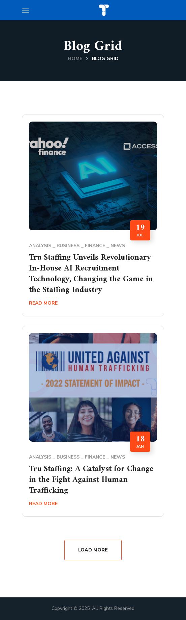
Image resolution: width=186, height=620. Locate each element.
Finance (95, 245)
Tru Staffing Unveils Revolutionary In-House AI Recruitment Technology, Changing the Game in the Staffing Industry (91, 274)
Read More (43, 303)
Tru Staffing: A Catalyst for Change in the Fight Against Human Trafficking (91, 480)
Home (75, 58)
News (118, 245)
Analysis (40, 245)
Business (68, 245)
